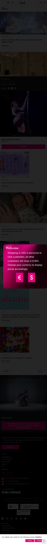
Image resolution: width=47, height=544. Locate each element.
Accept (30, 540)
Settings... (39, 540)
